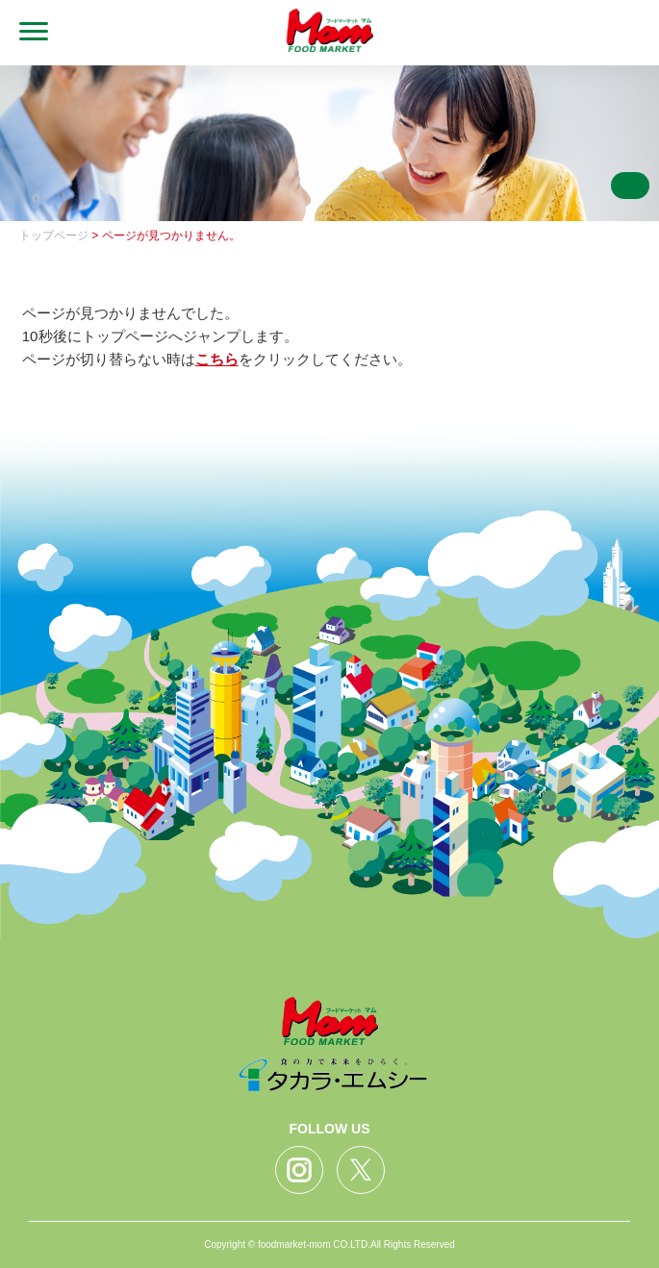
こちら (217, 359)
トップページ (54, 235)
